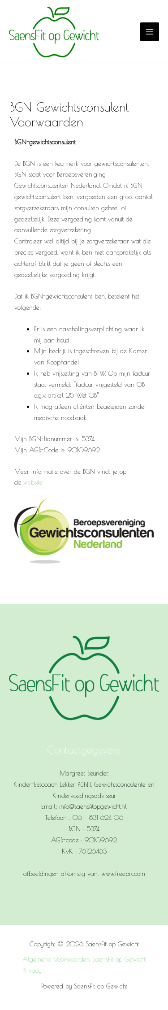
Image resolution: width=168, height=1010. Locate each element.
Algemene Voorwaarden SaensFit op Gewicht (84, 959)
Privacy (31, 970)
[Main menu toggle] (149, 31)
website (33, 482)
